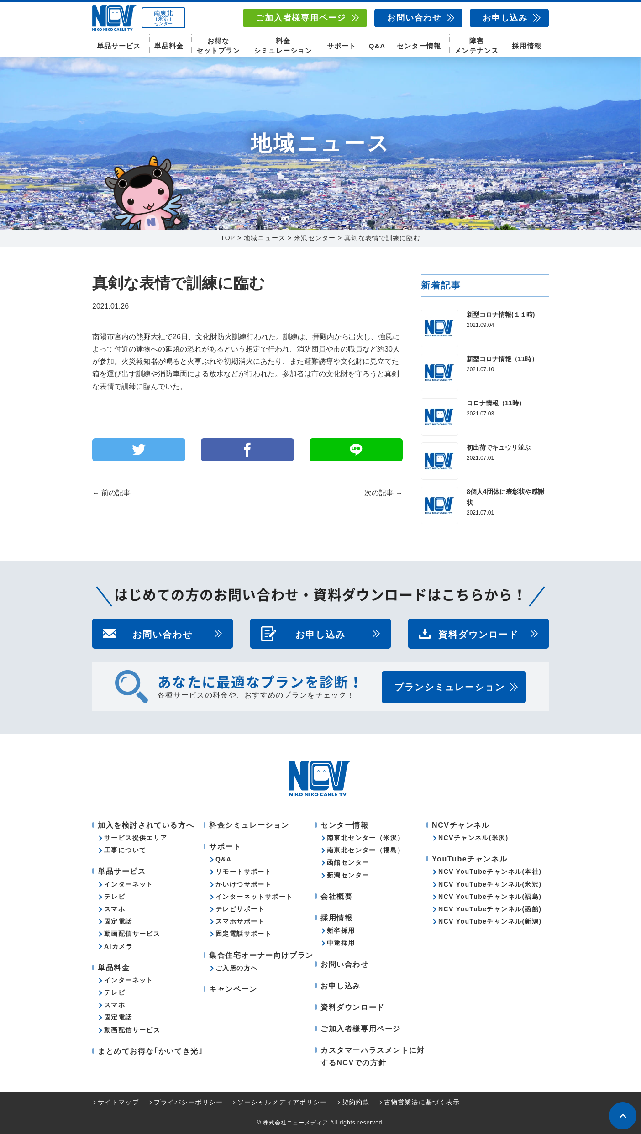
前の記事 (111, 493)
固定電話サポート (243, 934)
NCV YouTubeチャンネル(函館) (489, 909)
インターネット (128, 884)
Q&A (377, 46)
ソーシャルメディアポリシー (282, 1102)
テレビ (114, 897)
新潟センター (348, 875)
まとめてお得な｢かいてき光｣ (150, 1051)
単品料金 (169, 46)
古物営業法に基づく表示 (422, 1102)
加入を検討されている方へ (146, 826)
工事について (125, 850)
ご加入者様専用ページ (301, 17)
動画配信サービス (132, 934)
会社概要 (336, 897)
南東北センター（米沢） (365, 838)
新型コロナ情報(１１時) (501, 315)
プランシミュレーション (449, 687)
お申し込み (505, 17)
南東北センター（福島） (365, 850)
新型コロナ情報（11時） (502, 359)
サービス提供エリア (136, 838)
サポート (341, 46)
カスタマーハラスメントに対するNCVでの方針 (372, 1057)
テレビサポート (240, 909)
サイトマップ (118, 1102)
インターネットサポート (254, 897)
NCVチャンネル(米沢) (473, 838)
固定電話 (118, 921)
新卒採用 (341, 930)
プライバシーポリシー (188, 1102)
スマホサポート (240, 921)
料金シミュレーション (283, 45)
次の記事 (383, 493)
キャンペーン (233, 989)
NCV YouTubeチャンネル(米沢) (489, 884)
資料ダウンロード (478, 634)
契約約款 (355, 1102)
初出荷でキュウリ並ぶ (499, 448)
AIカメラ (118, 946)
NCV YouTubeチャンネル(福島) (489, 897)
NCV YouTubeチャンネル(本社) (489, 872)
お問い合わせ (414, 17)
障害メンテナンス (476, 45)
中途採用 (341, 943)
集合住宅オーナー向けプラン (261, 955)
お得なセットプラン (218, 45)
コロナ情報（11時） (496, 403)
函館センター (348, 862)
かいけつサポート (243, 884)
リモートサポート (243, 872)
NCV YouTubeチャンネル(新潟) (489, 921)
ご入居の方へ (236, 968)
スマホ (114, 909)
